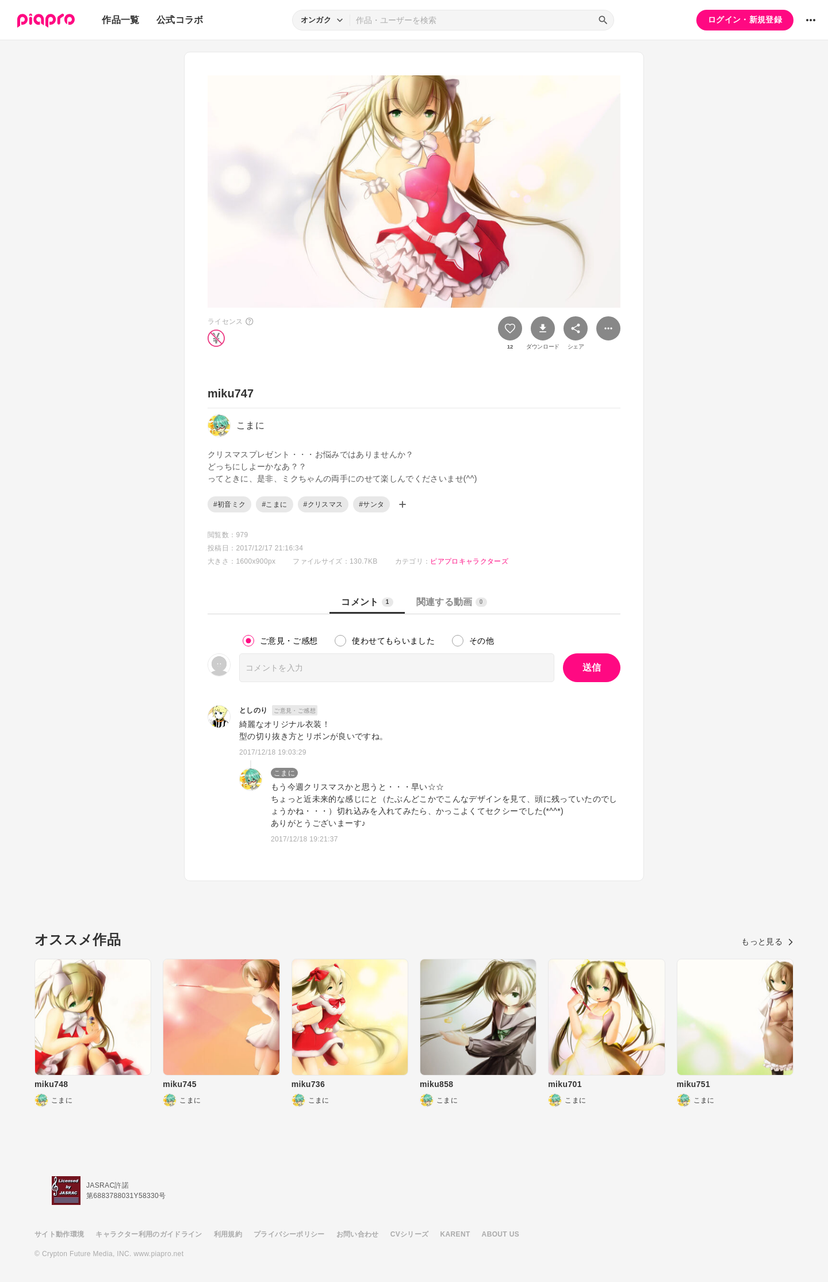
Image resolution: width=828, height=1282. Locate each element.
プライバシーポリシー (289, 1234)
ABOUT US (500, 1234)
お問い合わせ (357, 1234)
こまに (284, 773)
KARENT (455, 1234)
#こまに (274, 504)
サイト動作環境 (59, 1234)
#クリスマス (323, 504)
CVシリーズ (409, 1234)
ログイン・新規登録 (745, 19)
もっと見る (767, 941)
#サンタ (371, 504)
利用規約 (228, 1234)
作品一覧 (120, 20)
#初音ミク (229, 504)
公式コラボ (180, 20)
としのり (253, 710)
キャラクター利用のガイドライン (148, 1234)
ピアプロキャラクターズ (469, 561)
